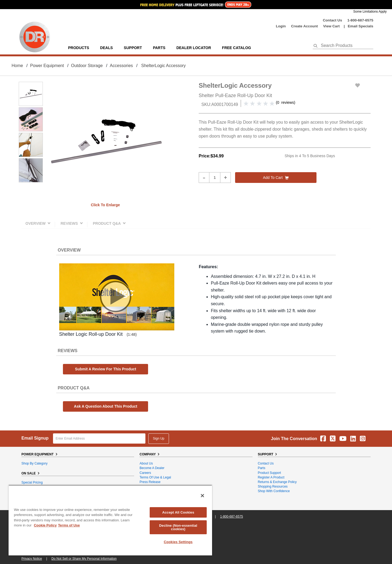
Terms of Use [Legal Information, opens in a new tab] (69, 525)
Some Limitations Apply (370, 11)
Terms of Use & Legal (155, 477)
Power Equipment (47, 65)
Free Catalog (236, 48)
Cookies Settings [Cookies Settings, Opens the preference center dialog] (178, 542)
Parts (261, 468)
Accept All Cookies (178, 512)
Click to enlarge (105, 205)
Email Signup (34, 438)
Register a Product (271, 477)
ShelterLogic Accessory (163, 65)
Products (78, 48)
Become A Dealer (152, 468)
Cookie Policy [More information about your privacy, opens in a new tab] (45, 525)
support (133, 48)
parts (159, 48)
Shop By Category (34, 463)
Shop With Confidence (274, 491)
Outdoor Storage (87, 65)
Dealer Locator (193, 48)
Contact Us (332, 20)
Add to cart (276, 177)
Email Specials (360, 26)
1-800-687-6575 (360, 20)
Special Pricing (32, 482)
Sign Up (158, 438)
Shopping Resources (273, 486)
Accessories (121, 65)
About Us (146, 463)
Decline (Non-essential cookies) (178, 527)
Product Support (269, 473)
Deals (106, 48)
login (281, 26)
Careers (145, 473)
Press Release (150, 482)
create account (304, 26)
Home (17, 65)
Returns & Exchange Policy (277, 482)
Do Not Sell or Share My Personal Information (83, 559)
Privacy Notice (31, 559)
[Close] (202, 496)
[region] (110, 520)
